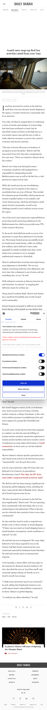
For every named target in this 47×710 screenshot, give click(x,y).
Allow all (23, 383)
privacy (13, 704)
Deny (23, 395)
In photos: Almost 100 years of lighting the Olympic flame (23, 648)
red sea (14, 617)
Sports (12, 682)
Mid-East (14, 9)
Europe (24, 9)
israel (4, 617)
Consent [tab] (8, 319)
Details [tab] (23, 319)
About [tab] (38, 319)
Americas (33, 9)
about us (22, 704)
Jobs (5, 704)
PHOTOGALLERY (12, 653)
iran (9, 617)
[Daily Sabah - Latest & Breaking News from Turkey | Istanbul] (23, 4)
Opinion (35, 682)
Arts (35, 678)
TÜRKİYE (35, 671)
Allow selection (23, 389)
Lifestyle (12, 678)
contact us (33, 704)
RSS (42, 704)
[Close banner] (44, 313)
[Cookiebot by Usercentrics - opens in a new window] (30, 313)
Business (35, 675)
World (5, 9)
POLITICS (11, 671)
